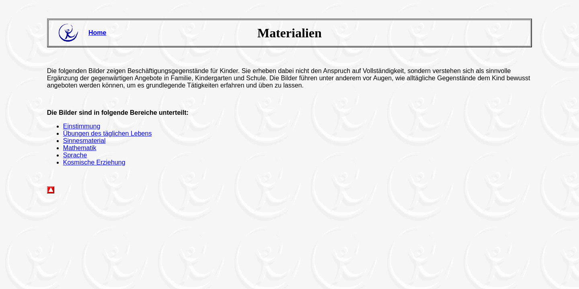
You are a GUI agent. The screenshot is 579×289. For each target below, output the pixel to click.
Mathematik (79, 147)
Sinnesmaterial (84, 140)
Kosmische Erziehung (94, 162)
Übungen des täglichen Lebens (107, 133)
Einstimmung (81, 126)
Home (97, 32)
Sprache (75, 155)
